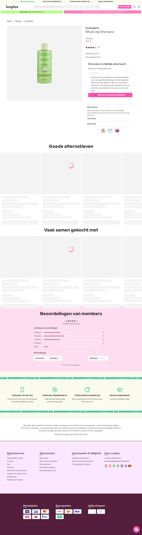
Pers (8, 464)
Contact (10, 461)
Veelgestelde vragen (15, 458)
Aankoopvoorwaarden (80, 458)
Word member (124, 7)
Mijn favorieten (45, 464)
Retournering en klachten (17, 470)
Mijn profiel (43, 458)
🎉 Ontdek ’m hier (32, 12)
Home (9, 21)
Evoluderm (29, 21)
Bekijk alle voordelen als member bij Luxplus (71, 434)
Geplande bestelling (47, 467)
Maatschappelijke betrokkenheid (116, 461)
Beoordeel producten (47, 470)
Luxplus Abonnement (112, 458)
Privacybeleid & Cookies (81, 464)
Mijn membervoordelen (48, 461)
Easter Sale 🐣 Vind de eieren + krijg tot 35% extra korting (102, 12)
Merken (18, 21)
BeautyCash (12, 476)
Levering (10, 467)
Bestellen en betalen (15, 480)
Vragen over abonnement (17, 473)
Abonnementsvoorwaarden (82, 461)
